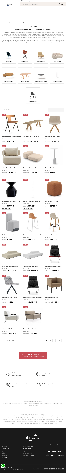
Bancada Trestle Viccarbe (31, 136)
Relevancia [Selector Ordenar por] (56, 110)
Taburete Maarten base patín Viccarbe (32, 235)
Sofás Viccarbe (57, 61)
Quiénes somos (6, 448)
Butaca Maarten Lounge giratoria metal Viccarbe (9, 298)
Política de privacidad (28, 446)
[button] (33, 355)
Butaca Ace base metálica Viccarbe (53, 266)
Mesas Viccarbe (25, 81)
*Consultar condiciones (47, 0)
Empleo (4, 453)
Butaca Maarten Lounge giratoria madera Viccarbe (53, 137)
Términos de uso (27, 448)
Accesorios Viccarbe (57, 81)
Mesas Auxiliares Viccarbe (41, 81)
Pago (24, 450)
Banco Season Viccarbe (30, 266)
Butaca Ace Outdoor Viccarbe (32, 297)
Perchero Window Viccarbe (31, 201)
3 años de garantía (48, 393)
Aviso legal (4, 457)
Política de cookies (27, 453)
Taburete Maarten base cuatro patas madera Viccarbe (54, 235)
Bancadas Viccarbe (8, 81)
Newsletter (4, 455)
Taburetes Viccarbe (24, 61)
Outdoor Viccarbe (33, 101)
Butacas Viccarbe (41, 61)
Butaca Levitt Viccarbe (9, 168)
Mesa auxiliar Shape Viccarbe (11, 201)
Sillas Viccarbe (9, 61)
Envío (24, 451)
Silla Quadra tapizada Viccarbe (11, 136)
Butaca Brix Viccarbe (51, 297)
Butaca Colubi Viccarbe (9, 329)
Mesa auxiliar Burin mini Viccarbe (52, 168)
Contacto (4, 446)
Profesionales (5, 450)
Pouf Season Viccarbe (51, 201)
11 (59, 340)
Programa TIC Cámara (28, 455)
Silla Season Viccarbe (8, 235)
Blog (3, 451)
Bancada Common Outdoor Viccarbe (32, 168)
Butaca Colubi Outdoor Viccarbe (30, 329)
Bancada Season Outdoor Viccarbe (10, 266)
